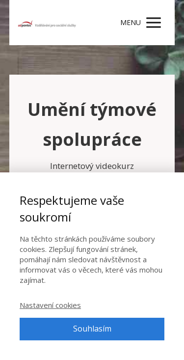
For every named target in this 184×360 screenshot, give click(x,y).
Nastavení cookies (50, 305)
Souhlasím (92, 328)
